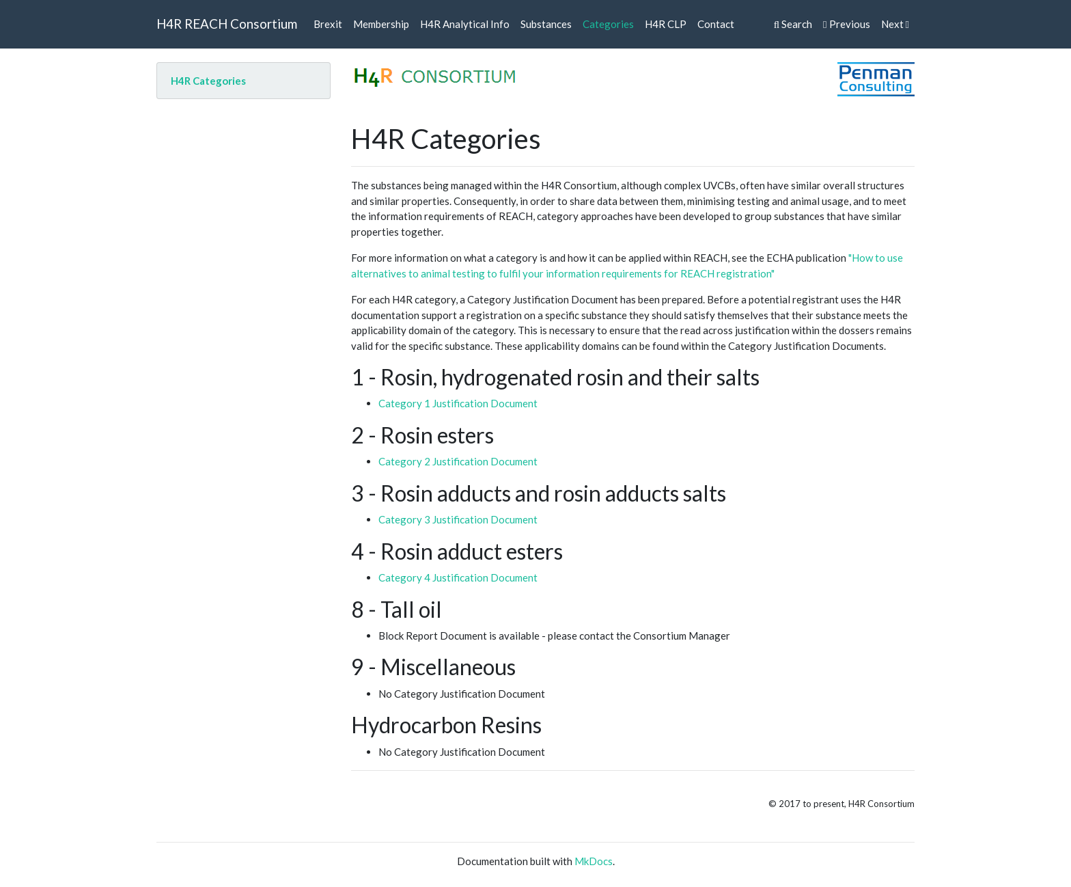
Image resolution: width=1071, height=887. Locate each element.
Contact (715, 24)
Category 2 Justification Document (458, 461)
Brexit (328, 24)
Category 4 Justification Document (458, 577)
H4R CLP (665, 24)
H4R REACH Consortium (226, 23)
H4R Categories (208, 80)
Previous (846, 24)
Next (895, 24)
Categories (608, 24)
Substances (546, 24)
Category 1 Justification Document (458, 403)
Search (793, 24)
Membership (381, 24)
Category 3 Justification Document (458, 519)
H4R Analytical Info (465, 24)
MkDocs (593, 861)
